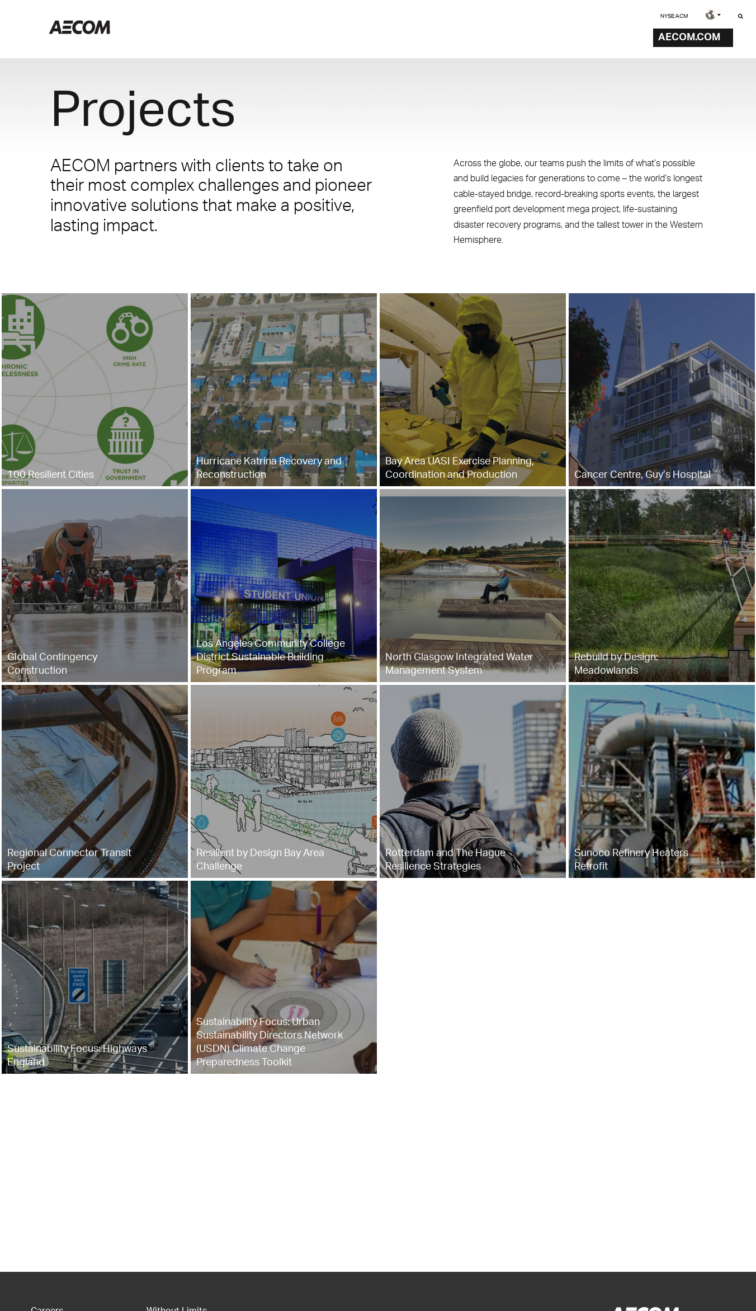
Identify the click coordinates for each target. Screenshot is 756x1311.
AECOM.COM (689, 36)
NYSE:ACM (674, 15)
